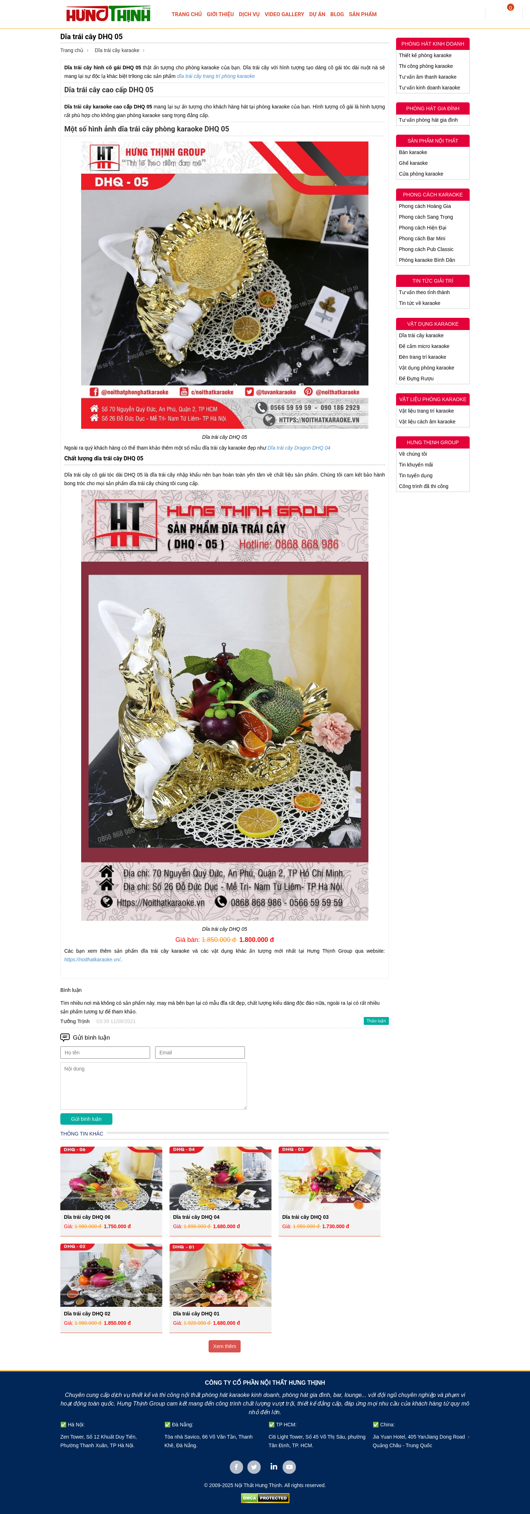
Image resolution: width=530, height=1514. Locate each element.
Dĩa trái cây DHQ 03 (305, 1217)
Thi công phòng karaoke (426, 66)
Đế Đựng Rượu (416, 378)
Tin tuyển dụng (416, 475)
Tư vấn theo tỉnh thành (424, 292)
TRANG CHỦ (187, 14)
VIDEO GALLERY (284, 14)
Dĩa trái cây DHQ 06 (87, 1217)
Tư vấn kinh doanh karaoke (429, 87)
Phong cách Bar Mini (422, 238)
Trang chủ (71, 50)
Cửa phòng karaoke (421, 174)
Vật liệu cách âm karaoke (427, 421)
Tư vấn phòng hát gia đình (428, 120)
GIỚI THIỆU (220, 14)
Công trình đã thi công (423, 486)
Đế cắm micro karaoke (424, 346)
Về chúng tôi (413, 454)
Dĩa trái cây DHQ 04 (196, 1217)
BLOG (337, 14)
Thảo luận (376, 1020)
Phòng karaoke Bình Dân (427, 260)
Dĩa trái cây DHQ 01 (196, 1313)
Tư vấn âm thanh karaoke (427, 77)
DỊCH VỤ (249, 14)
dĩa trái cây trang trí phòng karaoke (216, 76)
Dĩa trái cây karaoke (117, 50)
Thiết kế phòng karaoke (425, 55)
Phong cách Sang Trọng (426, 217)
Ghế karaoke (413, 163)
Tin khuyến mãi (416, 465)
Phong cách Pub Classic (426, 249)
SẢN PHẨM (363, 14)
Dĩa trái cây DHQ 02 (87, 1313)
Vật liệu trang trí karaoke (426, 411)
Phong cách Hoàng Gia (425, 206)
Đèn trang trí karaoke (422, 357)
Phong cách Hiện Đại (422, 228)
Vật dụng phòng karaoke (426, 368)
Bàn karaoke (413, 152)
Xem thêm (224, 1346)
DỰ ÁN (317, 14)
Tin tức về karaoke (419, 303)
